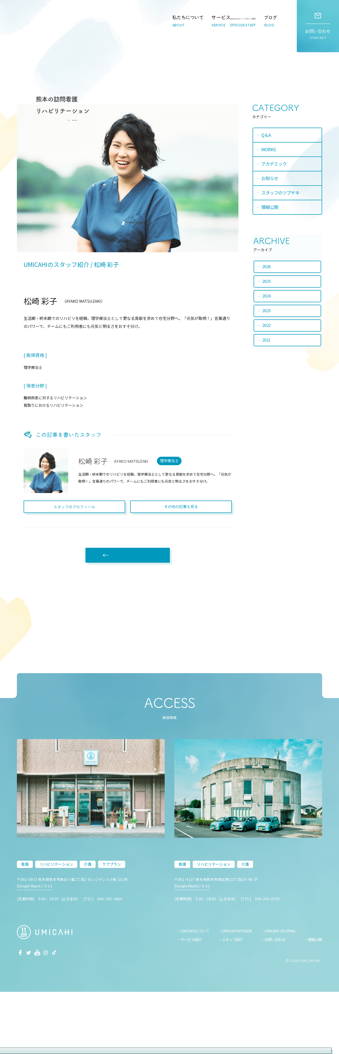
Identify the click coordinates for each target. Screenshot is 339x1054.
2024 (266, 296)
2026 (266, 266)
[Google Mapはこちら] (36, 952)
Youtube (42, 1013)
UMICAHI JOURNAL (278, 993)
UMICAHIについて (191, 993)
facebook (21, 1013)
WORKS (269, 150)
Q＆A (267, 136)
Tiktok (63, 1013)
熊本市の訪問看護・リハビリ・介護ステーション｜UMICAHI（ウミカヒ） (38, 31)
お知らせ (270, 179)
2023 (266, 311)
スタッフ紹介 (230, 1001)
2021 (266, 342)
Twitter (31, 1013)
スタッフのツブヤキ (281, 194)
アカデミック (275, 165)
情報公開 (270, 208)
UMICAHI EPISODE (234, 993)
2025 (266, 281)
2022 (266, 327)
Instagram (52, 1013)
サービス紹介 (187, 1001)
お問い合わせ (318, 26)
